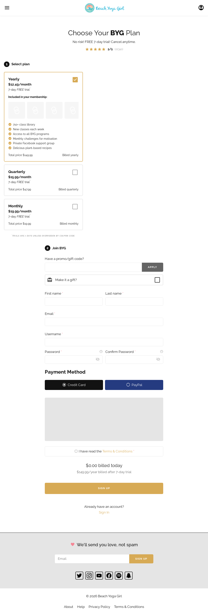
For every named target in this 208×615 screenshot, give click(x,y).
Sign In (202, 8)
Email (50, 314)
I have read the (104, 451)
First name (54, 293)
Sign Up (104, 488)
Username (54, 334)
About (68, 607)
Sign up (141, 558)
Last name (114, 293)
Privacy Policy (99, 607)
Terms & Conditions (117, 451)
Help (81, 607)
